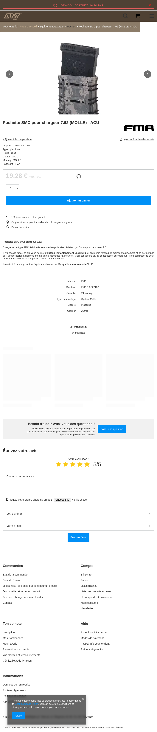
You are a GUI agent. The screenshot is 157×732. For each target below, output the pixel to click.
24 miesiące (87, 293)
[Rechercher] (125, 16)
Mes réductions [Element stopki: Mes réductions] (90, 602)
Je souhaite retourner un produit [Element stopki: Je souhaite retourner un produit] (21, 591)
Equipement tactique (51, 26)
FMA (83, 281)
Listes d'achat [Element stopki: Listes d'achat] (89, 585)
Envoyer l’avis (78, 537)
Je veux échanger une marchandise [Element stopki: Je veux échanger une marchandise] (23, 597)
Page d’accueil (28, 26)
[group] (78, 83)
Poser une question (111, 429)
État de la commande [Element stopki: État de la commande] (15, 574)
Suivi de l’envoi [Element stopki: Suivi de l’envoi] (11, 580)
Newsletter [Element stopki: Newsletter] (87, 608)
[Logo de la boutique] (12, 16)
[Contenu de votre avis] (78, 481)
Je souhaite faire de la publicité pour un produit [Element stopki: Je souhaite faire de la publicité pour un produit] (30, 585)
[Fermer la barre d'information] (150, 5)
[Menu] (151, 16)
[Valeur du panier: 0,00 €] (137, 16)
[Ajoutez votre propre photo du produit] (78, 500)
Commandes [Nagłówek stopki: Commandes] (13, 566)
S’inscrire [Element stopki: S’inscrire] (86, 574)
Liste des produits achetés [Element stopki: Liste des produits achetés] (96, 591)
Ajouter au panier (78, 200)
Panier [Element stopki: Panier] (84, 580)
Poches (71, 26)
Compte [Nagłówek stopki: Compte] (87, 566)
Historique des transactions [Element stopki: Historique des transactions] (96, 597)
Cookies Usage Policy (26, 703)
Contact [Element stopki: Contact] (7, 602)
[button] (9, 74)
